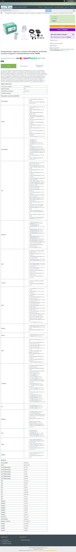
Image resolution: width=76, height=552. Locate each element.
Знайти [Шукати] (48, 10)
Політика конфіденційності (51, 550)
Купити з (62, 29)
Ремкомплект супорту (11, 13)
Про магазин (5, 540)
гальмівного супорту (28, 81)
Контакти (72, 7)
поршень (35, 70)
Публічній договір (25, 540)
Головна (40, 7)
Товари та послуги (48, 7)
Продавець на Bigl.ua (38, 549)
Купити (62, 26)
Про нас (67, 7)
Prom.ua (45, 547)
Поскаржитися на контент (38, 550)
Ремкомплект (4, 70)
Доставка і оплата (59, 7)
